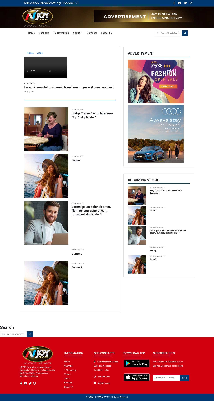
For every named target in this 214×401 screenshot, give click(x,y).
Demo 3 (77, 160)
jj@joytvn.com (104, 383)
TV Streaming (61, 32)
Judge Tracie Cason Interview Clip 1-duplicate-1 (92, 115)
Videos (67, 374)
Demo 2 (77, 267)
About (76, 32)
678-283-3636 (103, 376)
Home (31, 32)
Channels (44, 32)
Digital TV (106, 32)
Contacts (92, 32)
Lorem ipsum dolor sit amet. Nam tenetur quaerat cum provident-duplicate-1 (91, 210)
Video (40, 53)
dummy (77, 253)
